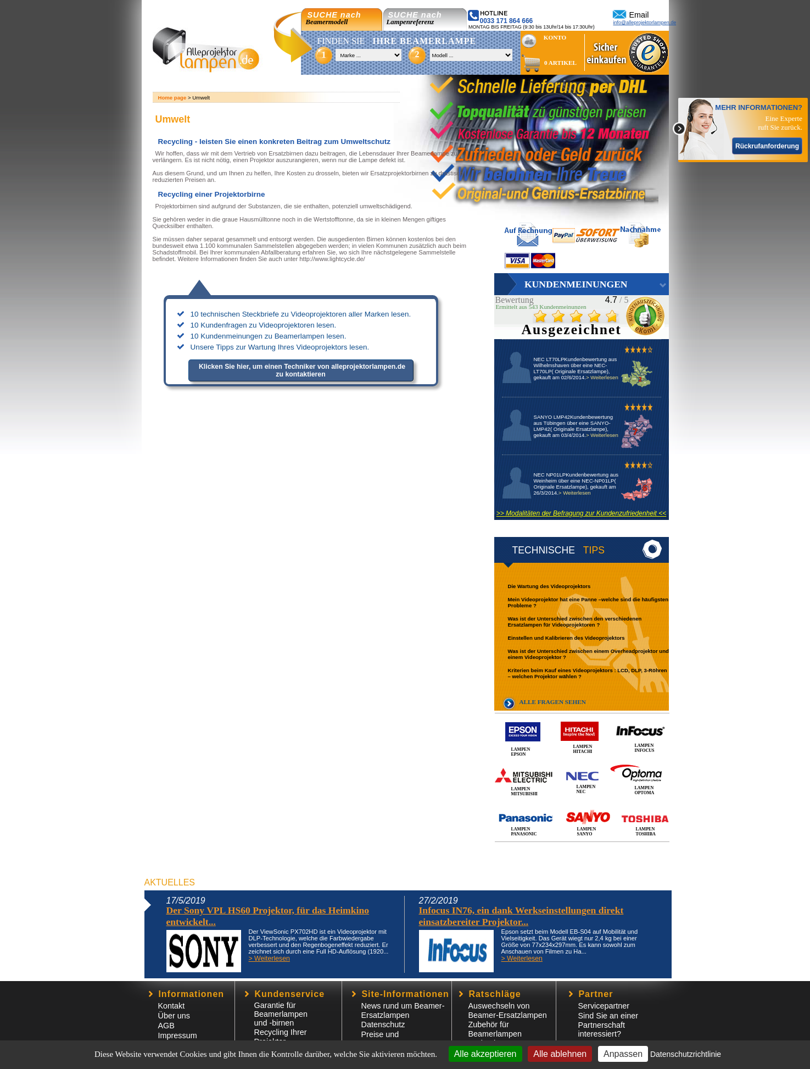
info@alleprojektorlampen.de (645, 22)
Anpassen (623, 1054)
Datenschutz (383, 1024)
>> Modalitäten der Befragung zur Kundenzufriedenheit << (581, 513)
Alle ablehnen (559, 1054)
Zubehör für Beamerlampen (495, 1029)
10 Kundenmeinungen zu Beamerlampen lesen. (269, 336)
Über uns (174, 1015)
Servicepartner (604, 1005)
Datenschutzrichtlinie (685, 1054)
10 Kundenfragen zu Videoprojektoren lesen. (264, 325)
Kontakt (171, 1005)
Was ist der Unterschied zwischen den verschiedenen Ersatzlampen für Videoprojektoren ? (575, 622)
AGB (166, 1025)
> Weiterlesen (602, 377)
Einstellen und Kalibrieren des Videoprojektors (566, 638)
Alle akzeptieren (485, 1054)
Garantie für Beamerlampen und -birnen (281, 1014)
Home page (172, 98)
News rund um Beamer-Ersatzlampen (403, 1010)
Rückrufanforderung (767, 146)
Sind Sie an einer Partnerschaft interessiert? (608, 1024)
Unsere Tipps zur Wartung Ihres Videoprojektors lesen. (280, 347)
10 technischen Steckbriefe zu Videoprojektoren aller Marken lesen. (301, 314)
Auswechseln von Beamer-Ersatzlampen (507, 1010)
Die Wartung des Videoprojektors (549, 586)
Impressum (177, 1035)
